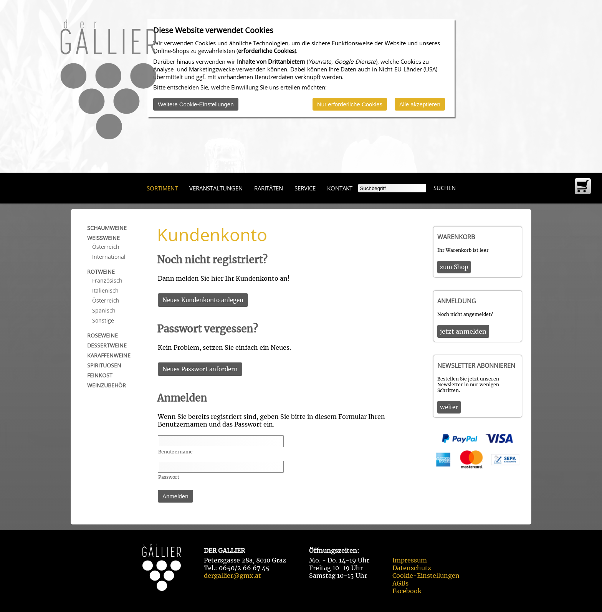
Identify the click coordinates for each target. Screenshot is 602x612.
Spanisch (104, 310)
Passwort (168, 477)
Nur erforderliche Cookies (349, 104)
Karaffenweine (109, 355)
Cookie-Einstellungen (426, 575)
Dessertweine (107, 345)
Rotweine (101, 271)
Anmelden (175, 496)
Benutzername (175, 452)
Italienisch (105, 290)
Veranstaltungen (216, 188)
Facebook (407, 591)
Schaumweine (107, 228)
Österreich (105, 246)
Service (305, 188)
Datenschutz (411, 568)
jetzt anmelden (463, 331)
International (109, 256)
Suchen (444, 188)
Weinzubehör (106, 385)
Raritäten (268, 188)
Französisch (107, 280)
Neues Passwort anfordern (200, 369)
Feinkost (99, 375)
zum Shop (454, 267)
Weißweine (103, 237)
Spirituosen (104, 365)
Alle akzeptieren (419, 104)
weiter (449, 407)
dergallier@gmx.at (232, 575)
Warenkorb (456, 237)
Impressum (409, 560)
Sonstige (103, 320)
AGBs (400, 583)
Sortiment (162, 188)
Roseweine (102, 335)
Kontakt (339, 188)
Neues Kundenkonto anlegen (202, 300)
